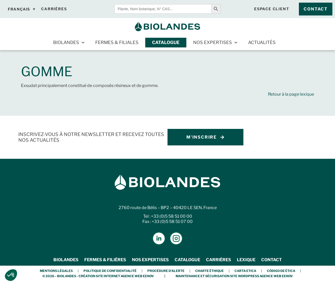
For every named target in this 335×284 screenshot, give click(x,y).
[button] (11, 275)
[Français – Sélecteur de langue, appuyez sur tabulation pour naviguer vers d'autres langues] (21, 9)
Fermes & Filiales (116, 42)
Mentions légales (56, 271)
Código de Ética (281, 271)
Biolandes (68, 43)
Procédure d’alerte (166, 271)
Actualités (262, 42)
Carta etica (245, 271)
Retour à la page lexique (291, 94)
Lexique (246, 259)
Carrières (218, 259)
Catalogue (166, 42)
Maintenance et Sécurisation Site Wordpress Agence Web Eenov (234, 276)
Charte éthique (209, 271)
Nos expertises (215, 43)
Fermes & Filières (105, 259)
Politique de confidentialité (110, 271)
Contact (271, 259)
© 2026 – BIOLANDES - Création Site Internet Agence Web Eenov (98, 276)
